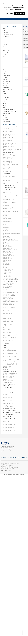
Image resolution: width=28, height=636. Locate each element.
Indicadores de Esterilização (9, 337)
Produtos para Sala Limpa (9, 392)
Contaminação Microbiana (8, 374)
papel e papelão (6, 250)
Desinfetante (6, 227)
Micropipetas (6, 388)
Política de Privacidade (6, 469)
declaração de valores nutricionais (10, 225)
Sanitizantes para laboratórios (10, 410)
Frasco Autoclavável (7, 322)
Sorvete (5, 267)
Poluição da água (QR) (8, 285)
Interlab (4, 70)
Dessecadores (6, 189)
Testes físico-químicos (8, 268)
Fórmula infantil (6, 237)
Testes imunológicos (7, 270)
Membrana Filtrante (7, 313)
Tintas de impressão (7, 276)
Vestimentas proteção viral (9, 430)
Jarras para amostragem (8, 150)
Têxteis (4, 273)
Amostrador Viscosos (7, 131)
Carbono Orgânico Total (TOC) (9, 157)
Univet (4, 115)
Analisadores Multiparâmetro (9, 295)
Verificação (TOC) (7, 171)
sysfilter (5, 101)
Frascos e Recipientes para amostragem (12, 148)
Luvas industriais (7, 351)
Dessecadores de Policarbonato (10, 193)
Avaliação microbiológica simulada (10, 206)
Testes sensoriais (7, 271)
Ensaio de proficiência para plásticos (11, 231)
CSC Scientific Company (8, 50)
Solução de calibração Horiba (10, 414)
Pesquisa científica (7, 387)
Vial (4, 183)
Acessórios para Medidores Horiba (10, 292)
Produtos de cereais (7, 258)
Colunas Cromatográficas (8, 174)
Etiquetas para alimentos (8, 145)
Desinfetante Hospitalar (8, 185)
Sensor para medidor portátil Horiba (11, 412)
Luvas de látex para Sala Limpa (10, 362)
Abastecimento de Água (8, 199)
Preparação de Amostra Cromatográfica (11, 181)
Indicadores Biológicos (8, 338)
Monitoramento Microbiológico (10, 371)
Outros (4, 91)
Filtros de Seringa (7, 329)
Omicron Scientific (7, 89)
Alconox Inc (5, 32)
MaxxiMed (5, 79)
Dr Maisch (5, 54)
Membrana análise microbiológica (10, 333)
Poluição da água (7, 253)
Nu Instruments (6, 87)
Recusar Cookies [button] (8, 13)
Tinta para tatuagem (7, 274)
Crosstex (5, 48)
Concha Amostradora (7, 140)
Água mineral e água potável (9, 202)
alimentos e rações (7, 203)
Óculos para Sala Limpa (8, 398)
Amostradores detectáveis (9, 132)
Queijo (4, 261)
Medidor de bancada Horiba (10, 305)
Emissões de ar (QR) (7, 284)
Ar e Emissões (6, 205)
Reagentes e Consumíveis (9, 408)
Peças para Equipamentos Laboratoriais (9, 384)
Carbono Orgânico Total (8, 152)
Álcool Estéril (6, 394)
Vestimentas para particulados (9, 425)
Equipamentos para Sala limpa (10, 316)
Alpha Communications (8, 34)
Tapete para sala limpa (8, 406)
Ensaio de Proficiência (8, 197)
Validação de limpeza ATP (8, 381)
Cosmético (5, 222)
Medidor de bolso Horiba (9, 307)
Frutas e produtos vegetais (9, 238)
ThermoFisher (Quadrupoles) (10, 111)
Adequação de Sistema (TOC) (9, 154)
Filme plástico (6, 235)
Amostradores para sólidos (9, 134)
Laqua (4, 345)
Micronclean (6, 83)
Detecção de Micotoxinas (8, 377)
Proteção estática (7, 365)
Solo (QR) (5, 288)
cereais (4, 219)
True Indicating (6, 113)
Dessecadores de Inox (8, 192)
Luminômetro (6, 310)
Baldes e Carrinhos (7, 318)
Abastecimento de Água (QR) (9, 282)
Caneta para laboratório (8, 298)
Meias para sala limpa (7, 395)
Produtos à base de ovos (8, 255)
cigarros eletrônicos (7, 221)
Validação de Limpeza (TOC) (9, 169)
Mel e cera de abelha (7, 247)
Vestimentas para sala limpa (9, 428)
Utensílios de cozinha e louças (10, 277)
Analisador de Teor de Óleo (9, 293)
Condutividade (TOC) (7, 161)
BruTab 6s (5, 44)
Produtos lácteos (7, 259)
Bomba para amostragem (8, 137)
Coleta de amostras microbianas (10, 372)
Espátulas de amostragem (8, 144)
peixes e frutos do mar (8, 252)
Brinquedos (6, 216)
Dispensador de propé (8, 321)
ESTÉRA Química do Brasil (9, 60)
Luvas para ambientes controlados (10, 353)
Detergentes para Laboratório (10, 195)
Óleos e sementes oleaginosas (10, 249)
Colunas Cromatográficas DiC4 (10, 176)
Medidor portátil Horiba (9, 308)
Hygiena (4, 68)
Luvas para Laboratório (8, 354)
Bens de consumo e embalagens (10, 211)
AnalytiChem (6, 36)
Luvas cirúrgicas (6, 348)
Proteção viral (6, 367)
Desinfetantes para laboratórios (10, 187)
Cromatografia (6, 173)
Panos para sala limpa (7, 400)
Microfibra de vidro (7, 335)
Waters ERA (5, 119)
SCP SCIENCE (6, 97)
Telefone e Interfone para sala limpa (11, 325)
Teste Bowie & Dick (7, 341)
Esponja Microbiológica (8, 302)
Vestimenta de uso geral (8, 422)
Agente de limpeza (7, 200)
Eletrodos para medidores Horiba (10, 301)
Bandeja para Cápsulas (8, 135)
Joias (4, 241)
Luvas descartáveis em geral (9, 350)
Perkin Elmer (6, 93)
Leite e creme (6, 243)
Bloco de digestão (7, 296)
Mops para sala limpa (7, 397)
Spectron (5, 99)
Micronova (5, 85)
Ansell (4, 38)
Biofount (5, 40)
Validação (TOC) (6, 168)
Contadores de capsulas (8, 141)
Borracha (5, 215)
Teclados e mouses (7, 324)
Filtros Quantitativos (7, 332)
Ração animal (6, 262)
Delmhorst (5, 52)
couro (4, 224)
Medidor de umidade (8, 311)
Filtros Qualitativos (7, 330)
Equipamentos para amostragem (10, 143)
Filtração (5, 327)
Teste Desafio (6, 343)
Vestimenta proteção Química (9, 424)
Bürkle (4, 46)
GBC (4, 62)
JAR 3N (4, 72)
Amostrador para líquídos (8, 129)
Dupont (4, 58)
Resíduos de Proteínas (8, 380)
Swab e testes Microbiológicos (10, 314)
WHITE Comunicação (13, 466)
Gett (4, 64)
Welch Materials (6, 121)
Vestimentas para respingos (9, 427)
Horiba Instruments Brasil (8, 304)
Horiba (4, 66)
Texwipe (4, 107)
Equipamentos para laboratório (10, 290)
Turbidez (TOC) (6, 166)
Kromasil (5, 76)
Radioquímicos (6, 264)
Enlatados (5, 230)
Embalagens (6, 228)
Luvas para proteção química (9, 356)
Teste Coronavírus (7, 416)
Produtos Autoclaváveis (9, 390)
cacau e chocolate (7, 218)
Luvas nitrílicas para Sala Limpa (10, 364)
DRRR (4, 56)
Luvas (4, 347)
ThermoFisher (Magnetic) (9, 109)
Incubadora (5, 378)
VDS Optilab (5, 117)
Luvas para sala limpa (7, 357)
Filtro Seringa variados (8, 180)
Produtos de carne (7, 256)
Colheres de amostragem (8, 138)
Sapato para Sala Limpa (8, 403)
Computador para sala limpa (9, 319)
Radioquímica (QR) (7, 287)
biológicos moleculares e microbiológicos (8, 213)
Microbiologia (6, 369)
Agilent (4, 28)
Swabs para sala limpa (8, 404)
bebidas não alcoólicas (8, 209)
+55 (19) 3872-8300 (13, 457)
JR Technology (6, 74)
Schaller (4, 95)
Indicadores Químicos (8, 340)
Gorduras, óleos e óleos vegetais (10, 240)
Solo (4, 265)
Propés (4, 401)
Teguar (4, 105)
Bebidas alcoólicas (7, 208)
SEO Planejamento (10, 467)
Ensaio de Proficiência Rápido (10, 281)
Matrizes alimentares (7, 246)
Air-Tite (4, 30)
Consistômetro (6, 299)
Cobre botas (6, 421)
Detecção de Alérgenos (8, 375)
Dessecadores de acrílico (8, 190)
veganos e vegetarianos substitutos (11, 279)
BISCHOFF (5, 42)
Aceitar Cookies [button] (20, 13)
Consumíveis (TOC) (7, 162)
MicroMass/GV (6, 81)
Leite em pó (6, 244)
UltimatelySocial (21, 473)
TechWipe (5, 103)
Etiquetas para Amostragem (9, 147)
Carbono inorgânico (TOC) (9, 155)
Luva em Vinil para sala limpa (10, 361)
